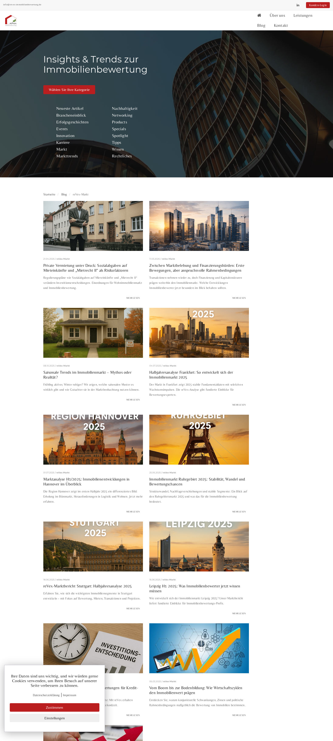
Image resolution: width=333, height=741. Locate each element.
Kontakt (283, 18)
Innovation (194, 74)
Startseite (49, 134)
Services (176, 668)
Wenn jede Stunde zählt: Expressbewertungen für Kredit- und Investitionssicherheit (243, 398)
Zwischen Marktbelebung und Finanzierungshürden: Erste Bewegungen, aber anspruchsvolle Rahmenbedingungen (163, 197)
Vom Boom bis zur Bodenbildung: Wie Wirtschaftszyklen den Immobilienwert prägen (76, 493)
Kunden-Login (277, 5)
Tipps (234, 81)
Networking (240, 54)
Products (237, 61)
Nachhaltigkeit (242, 47)
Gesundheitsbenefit (79, 602)
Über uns (215, 18)
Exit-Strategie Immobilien (238, 592)
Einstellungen (55, 718)
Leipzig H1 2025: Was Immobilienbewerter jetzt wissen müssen (165, 395)
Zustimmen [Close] (54, 708)
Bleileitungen (92, 592)
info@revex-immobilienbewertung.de (62, 4)
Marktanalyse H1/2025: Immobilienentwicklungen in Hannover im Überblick (164, 298)
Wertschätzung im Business (209, 611)
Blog (263, 18)
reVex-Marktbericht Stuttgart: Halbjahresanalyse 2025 (69, 395)
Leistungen (240, 18)
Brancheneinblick (199, 54)
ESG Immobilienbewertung (154, 592)
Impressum (178, 701)
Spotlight (238, 74)
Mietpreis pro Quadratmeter (158, 602)
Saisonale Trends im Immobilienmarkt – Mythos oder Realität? (246, 194)
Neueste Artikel (198, 47)
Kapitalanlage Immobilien (116, 602)
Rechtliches (240, 95)
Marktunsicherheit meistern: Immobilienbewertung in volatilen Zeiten (163, 491)
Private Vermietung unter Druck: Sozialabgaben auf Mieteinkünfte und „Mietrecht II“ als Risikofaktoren (76, 197)
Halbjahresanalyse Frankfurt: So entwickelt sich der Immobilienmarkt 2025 (80, 295)
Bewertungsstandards (62, 592)
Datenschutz (179, 695)
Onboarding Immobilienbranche (244, 602)
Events (190, 68)
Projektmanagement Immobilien (125, 611)
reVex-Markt (63, 186)
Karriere (191, 81)
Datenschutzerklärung (46, 695)
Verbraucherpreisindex (169, 611)
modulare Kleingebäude (200, 602)
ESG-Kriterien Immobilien (196, 592)
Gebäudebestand (273, 592)
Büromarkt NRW (118, 592)
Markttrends (195, 95)
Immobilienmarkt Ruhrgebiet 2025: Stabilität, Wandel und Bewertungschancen (249, 295)
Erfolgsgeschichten (201, 61)
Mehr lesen (111, 234)
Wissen (236, 88)
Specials (237, 68)
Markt (190, 88)
